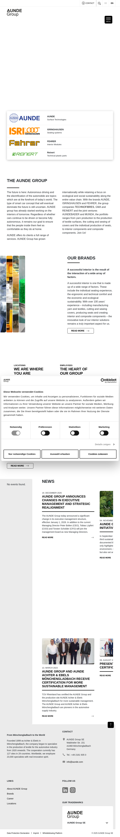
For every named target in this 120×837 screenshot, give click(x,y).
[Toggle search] (99, 3)
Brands (10, 793)
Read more (77, 330)
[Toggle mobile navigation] (108, 20)
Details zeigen (102, 444)
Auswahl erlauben (60, 454)
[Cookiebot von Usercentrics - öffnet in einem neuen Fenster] (103, 380)
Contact (88, 3)
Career (10, 798)
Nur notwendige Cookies (22, 454)
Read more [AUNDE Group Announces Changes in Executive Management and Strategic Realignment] (47, 537)
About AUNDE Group (17, 789)
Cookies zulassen (98, 454)
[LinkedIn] (65, 790)
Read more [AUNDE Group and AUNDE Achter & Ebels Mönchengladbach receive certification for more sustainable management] (47, 716)
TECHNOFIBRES (84, 207)
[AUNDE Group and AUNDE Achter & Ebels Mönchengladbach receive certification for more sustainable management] (68, 651)
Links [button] (10, 781)
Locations (11, 803)
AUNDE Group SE (87, 822)
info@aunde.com (75, 762)
